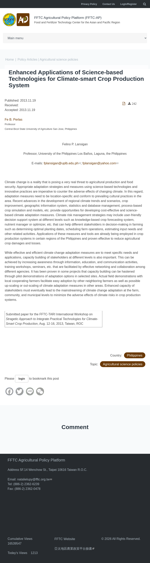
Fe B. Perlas (13, 119)
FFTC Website (64, 537)
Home (9, 59)
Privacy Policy (89, 4)
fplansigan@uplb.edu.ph (63, 162)
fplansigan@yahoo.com (99, 162)
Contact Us (109, 4)
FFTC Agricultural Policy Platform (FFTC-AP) (69, 18)
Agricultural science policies (123, 363)
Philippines (134, 354)
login (21, 377)
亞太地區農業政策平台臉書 (74, 547)
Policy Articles (27, 59)
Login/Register (128, 4)
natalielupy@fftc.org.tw (34, 478)
